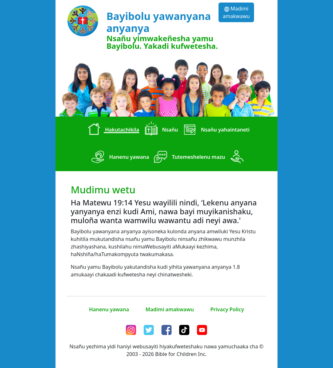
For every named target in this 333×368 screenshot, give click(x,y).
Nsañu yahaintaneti (215, 130)
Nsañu (160, 130)
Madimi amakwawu (236, 12)
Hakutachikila (112, 130)
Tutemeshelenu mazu (188, 157)
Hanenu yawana (119, 157)
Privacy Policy (227, 309)
